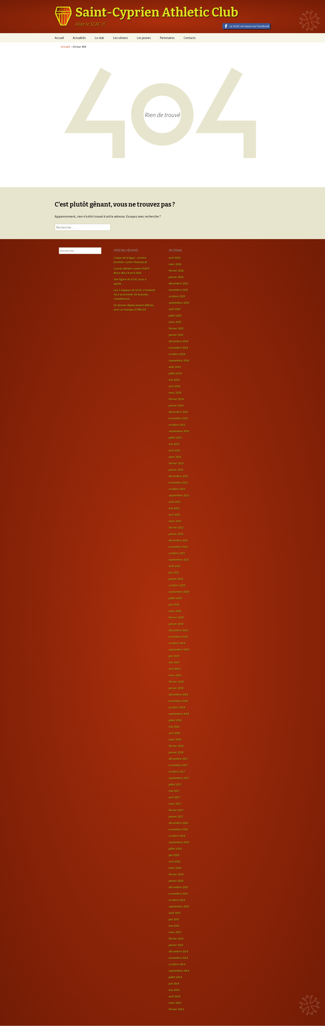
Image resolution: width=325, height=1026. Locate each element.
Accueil (59, 38)
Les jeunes (144, 38)
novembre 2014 (178, 958)
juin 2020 (174, 604)
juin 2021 (174, 572)
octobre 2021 (177, 553)
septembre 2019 (179, 649)
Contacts (190, 38)
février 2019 (176, 682)
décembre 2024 (178, 341)
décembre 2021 (178, 540)
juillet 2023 (175, 437)
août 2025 (175, 309)
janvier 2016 (176, 881)
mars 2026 (175, 264)
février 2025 (176, 328)
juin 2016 (174, 855)
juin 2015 (174, 919)
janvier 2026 (176, 277)
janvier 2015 (176, 945)
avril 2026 (174, 258)
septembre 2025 (179, 303)
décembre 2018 (178, 694)
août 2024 (175, 367)
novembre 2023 (178, 418)
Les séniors (120, 38)
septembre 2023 (179, 431)
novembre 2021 (178, 547)
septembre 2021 (179, 559)
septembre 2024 (179, 360)
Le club (99, 38)
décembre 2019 (178, 630)
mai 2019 (174, 662)
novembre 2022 (178, 482)
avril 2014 (174, 996)
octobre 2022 (177, 489)
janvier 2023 (176, 470)
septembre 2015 (179, 906)
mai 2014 (174, 990)
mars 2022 (175, 521)
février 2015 (176, 938)
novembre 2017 (178, 765)
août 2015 (175, 913)
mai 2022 (174, 508)
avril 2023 (174, 450)
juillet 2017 (175, 784)
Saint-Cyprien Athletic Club (156, 12)
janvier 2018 (176, 752)
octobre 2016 (177, 836)
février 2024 (176, 399)
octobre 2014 (177, 964)
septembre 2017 (179, 778)
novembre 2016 (178, 829)
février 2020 (176, 617)
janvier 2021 (176, 579)
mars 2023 (175, 457)
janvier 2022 (176, 534)
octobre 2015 (177, 900)
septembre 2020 (179, 592)
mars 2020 (175, 611)
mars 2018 (175, 739)
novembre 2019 (178, 637)
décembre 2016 (178, 823)
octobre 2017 (177, 771)
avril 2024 (174, 386)
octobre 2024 (177, 354)
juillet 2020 (175, 598)
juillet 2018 (175, 720)
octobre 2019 (177, 643)
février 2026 (176, 270)
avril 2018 (174, 733)
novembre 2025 (178, 290)
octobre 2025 (177, 296)
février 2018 (176, 746)
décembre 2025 (178, 283)
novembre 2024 (178, 348)
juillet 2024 (175, 373)
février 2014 (176, 1009)
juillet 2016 (175, 849)
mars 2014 (175, 1003)
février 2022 (176, 527)
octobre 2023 (177, 425)
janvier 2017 (176, 816)
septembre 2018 (179, 714)
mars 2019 (175, 675)
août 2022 (175, 502)
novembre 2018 (178, 701)
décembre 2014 (178, 951)
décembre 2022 (178, 476)
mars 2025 (175, 322)
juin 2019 (174, 656)
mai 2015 (174, 926)
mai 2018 (174, 726)
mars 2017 (175, 804)
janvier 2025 (176, 335)
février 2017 (176, 810)
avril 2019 (174, 669)
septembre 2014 (179, 971)
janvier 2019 (176, 688)
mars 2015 (175, 932)
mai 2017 (174, 791)
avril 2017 (174, 797)
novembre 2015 (178, 893)
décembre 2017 (178, 759)
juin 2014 (174, 983)
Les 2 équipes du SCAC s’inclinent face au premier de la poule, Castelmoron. (134, 294)
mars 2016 (175, 868)
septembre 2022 (179, 495)
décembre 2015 (178, 887)
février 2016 (176, 874)
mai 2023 (174, 444)
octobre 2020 (177, 585)
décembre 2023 (178, 412)
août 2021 (175, 566)
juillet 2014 (175, 977)
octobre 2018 (177, 707)
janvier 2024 (176, 405)
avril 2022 (174, 515)
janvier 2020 (176, 624)
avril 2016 (174, 861)
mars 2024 (175, 392)
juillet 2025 (175, 315)
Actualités (79, 38)
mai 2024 (174, 380)
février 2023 (176, 463)
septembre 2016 (179, 842)
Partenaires (167, 38)
